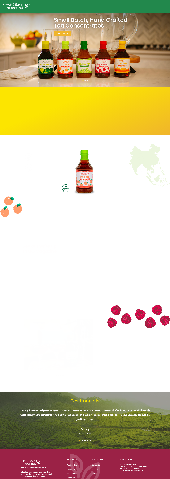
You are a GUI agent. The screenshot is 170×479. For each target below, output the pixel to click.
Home (73, 4)
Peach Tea (71, 457)
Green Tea (71, 461)
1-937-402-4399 (132, 447)
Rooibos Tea (72, 444)
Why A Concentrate (120, 4)
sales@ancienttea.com (134, 450)
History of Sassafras (99, 4)
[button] (83, 80)
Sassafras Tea (72, 448)
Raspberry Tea (72, 452)
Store (160, 4)
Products (136, 4)
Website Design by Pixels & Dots (85, 476)
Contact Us (149, 4)
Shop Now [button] (62, 33)
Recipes (83, 4)
